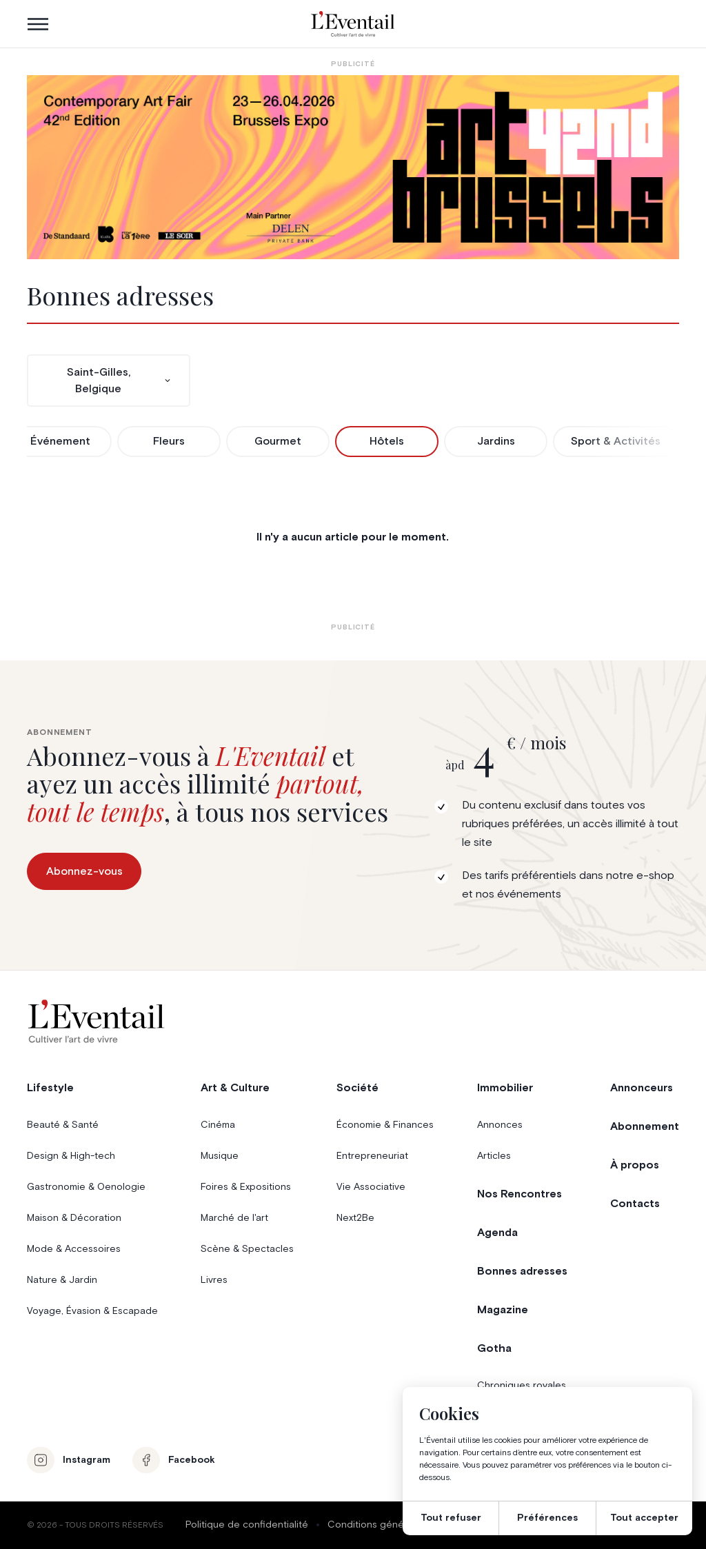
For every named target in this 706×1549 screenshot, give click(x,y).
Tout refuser (451, 1518)
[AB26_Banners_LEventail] (352, 167)
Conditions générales (376, 1525)
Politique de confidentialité (246, 1525)
